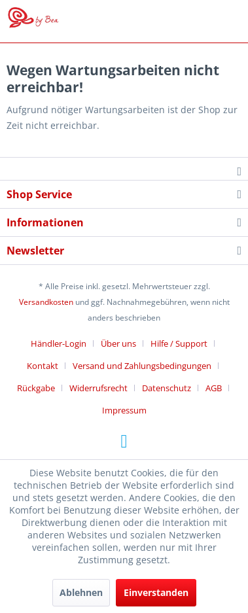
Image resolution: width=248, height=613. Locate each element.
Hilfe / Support (179, 343)
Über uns (118, 343)
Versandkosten (46, 301)
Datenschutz (166, 388)
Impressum (124, 410)
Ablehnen (81, 592)
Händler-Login (58, 343)
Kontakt (42, 366)
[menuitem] (63, 343)
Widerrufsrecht (98, 388)
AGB (213, 388)
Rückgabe (36, 388)
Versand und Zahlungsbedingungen (142, 366)
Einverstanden (156, 592)
